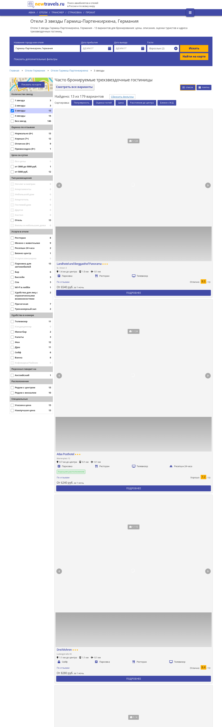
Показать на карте (31, 84)
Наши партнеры (39, 692)
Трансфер (58, 12)
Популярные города (90, 672)
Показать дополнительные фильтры (35, 59)
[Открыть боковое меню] (190, 12)
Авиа (32, 12)
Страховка (75, 12)
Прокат (90, 12)
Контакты (35, 698)
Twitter (180, 672)
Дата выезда (120, 42)
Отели (43, 12)
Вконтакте (182, 666)
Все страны (85, 678)
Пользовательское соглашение (96, 690)
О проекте (35, 680)
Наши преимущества (41, 686)
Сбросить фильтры (122, 96)
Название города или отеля (29, 42)
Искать (194, 48)
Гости (150, 42)
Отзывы (83, 702)
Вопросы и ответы (89, 696)
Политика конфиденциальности (96, 684)
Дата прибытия (89, 42)
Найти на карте (194, 56)
